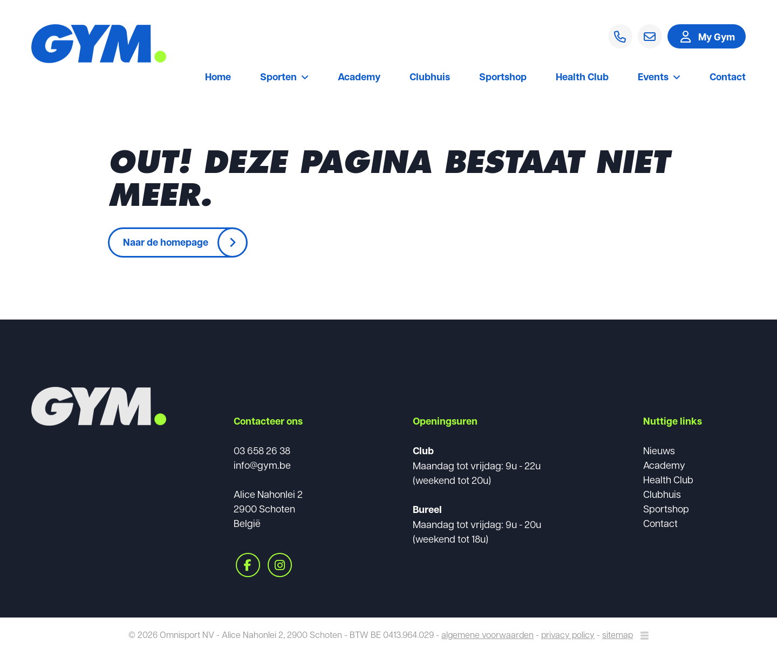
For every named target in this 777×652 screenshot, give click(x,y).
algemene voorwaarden (487, 634)
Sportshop (503, 78)
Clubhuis (430, 78)
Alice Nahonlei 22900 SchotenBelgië (268, 508)
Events (659, 78)
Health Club (582, 78)
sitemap (617, 634)
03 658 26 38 (262, 450)
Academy (359, 78)
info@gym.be (262, 465)
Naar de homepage (165, 242)
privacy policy (568, 634)
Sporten (284, 78)
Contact (728, 78)
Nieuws (659, 450)
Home (218, 78)
